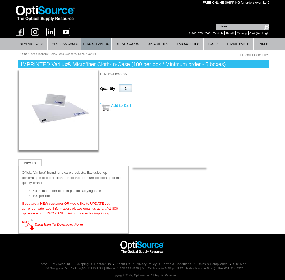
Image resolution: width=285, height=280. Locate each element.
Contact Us (103, 264)
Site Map (239, 264)
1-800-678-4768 (199, 33)
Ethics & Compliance (212, 264)
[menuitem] (32, 44)
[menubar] (142, 44)
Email (230, 33)
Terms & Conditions (177, 264)
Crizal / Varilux (87, 54)
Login (265, 33)
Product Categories (254, 55)
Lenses (262, 44)
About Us (123, 264)
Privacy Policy (147, 264)
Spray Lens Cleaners (63, 54)
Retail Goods (127, 44)
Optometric (158, 44)
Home (43, 264)
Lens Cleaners (96, 44)
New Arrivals (31, 44)
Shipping (83, 264)
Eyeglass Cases (64, 44)
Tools (213, 44)
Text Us (218, 33)
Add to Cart (121, 105)
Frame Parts (238, 44)
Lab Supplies (188, 44)
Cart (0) (254, 33)
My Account (62, 264)
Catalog (242, 33)
